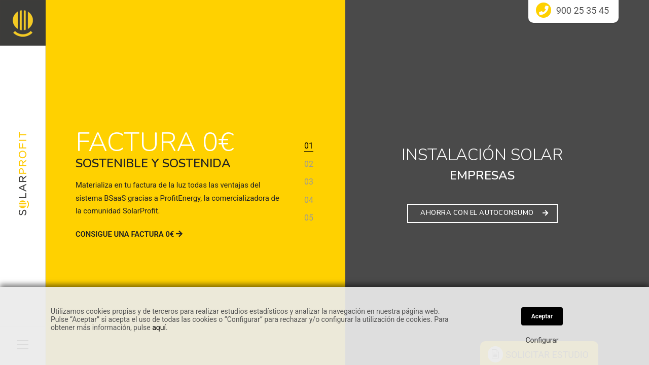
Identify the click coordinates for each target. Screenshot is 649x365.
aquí (159, 327)
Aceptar (542, 316)
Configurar (542, 340)
